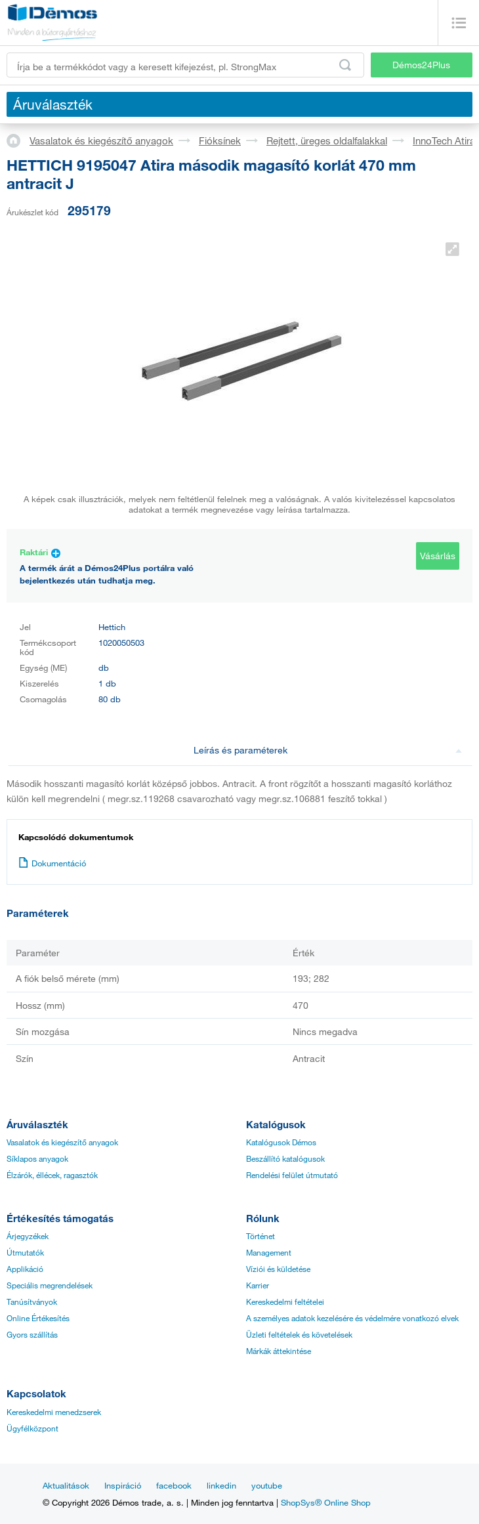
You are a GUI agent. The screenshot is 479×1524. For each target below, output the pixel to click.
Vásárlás (437, 555)
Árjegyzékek (28, 1236)
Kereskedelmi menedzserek (54, 1412)
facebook (174, 1485)
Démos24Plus (421, 64)
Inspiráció (122, 1485)
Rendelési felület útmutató (292, 1175)
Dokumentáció (52, 863)
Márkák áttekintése (278, 1350)
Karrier (257, 1285)
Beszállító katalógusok (285, 1158)
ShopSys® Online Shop (326, 1502)
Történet (260, 1236)
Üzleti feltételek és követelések (299, 1334)
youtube (266, 1485)
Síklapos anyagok (37, 1158)
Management (268, 1252)
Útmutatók (25, 1252)
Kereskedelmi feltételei (285, 1301)
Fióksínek (220, 140)
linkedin (221, 1485)
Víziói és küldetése (278, 1268)
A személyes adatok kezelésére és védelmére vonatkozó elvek (352, 1318)
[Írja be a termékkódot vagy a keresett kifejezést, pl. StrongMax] (185, 65)
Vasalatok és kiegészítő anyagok (101, 140)
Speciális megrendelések (50, 1285)
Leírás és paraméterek (328, 749)
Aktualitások (66, 1485)
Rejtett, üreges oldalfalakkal (326, 140)
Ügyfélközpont (32, 1428)
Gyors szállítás (32, 1334)
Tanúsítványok (32, 1301)
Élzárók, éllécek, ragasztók (52, 1175)
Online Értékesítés (38, 1318)
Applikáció (25, 1268)
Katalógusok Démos (281, 1142)
